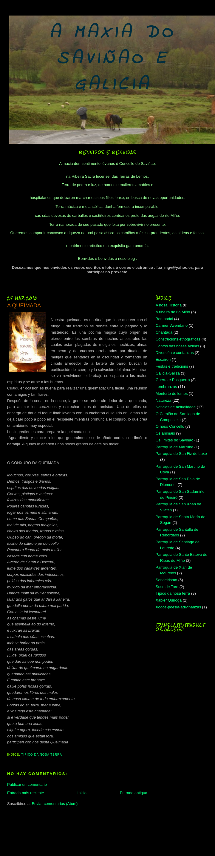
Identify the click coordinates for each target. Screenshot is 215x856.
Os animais (165, 433)
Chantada (164, 332)
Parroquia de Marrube (174, 447)
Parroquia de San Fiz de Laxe (181, 453)
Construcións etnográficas (178, 339)
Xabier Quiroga (169, 600)
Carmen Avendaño (172, 325)
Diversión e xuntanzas (175, 352)
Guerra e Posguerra (173, 380)
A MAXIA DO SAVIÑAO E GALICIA (113, 59)
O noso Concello (170, 426)
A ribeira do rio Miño (173, 312)
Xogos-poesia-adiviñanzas (178, 607)
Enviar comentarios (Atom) (55, 803)
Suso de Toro (167, 587)
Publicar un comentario (27, 784)
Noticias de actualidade (176, 407)
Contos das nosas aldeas (177, 346)
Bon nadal (164, 319)
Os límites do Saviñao (174, 440)
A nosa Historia (169, 305)
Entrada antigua (133, 793)
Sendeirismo (166, 580)
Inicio (82, 793)
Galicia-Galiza (168, 373)
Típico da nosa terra (41, 754)
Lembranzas (166, 386)
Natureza (163, 400)
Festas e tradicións (172, 366)
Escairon (163, 359)
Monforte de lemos (172, 393)
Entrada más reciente (25, 793)
